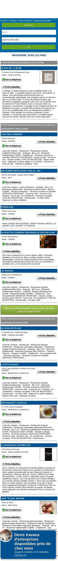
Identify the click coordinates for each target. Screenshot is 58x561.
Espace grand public (42, 21)
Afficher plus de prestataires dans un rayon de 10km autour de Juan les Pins (29, 310)
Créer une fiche (25, 21)
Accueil (3, 21)
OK (28, 47)
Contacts (12, 21)
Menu (28, 2)
